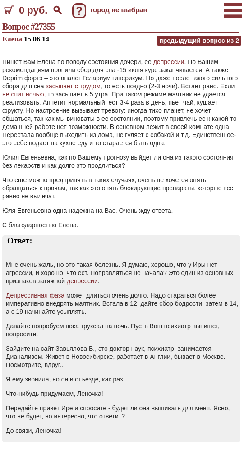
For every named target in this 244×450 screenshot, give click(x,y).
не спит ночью (23, 94)
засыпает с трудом (73, 86)
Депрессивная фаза (35, 295)
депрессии (168, 61)
